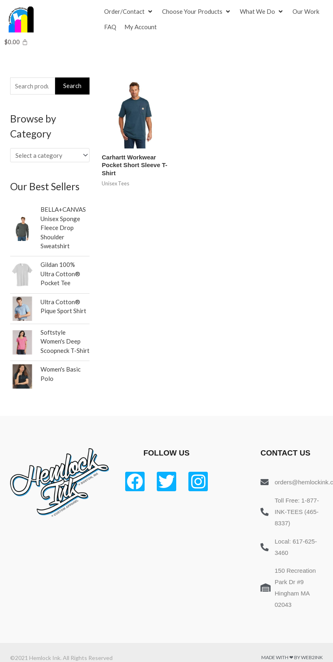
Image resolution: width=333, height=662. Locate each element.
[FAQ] (110, 27)
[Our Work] (305, 11)
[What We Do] (262, 11)
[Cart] (16, 42)
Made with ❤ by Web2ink (292, 657)
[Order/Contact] (129, 11)
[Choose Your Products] (197, 11)
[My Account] (140, 27)
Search (72, 85)
